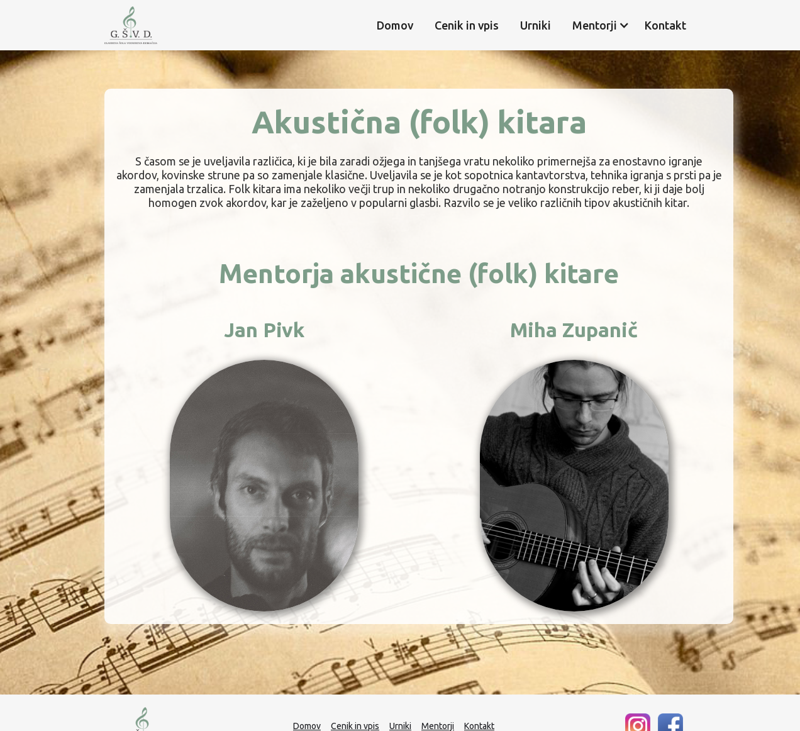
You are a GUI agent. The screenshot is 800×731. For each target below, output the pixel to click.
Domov (395, 25)
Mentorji (437, 726)
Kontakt (665, 25)
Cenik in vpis (467, 25)
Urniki (535, 25)
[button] (594, 25)
